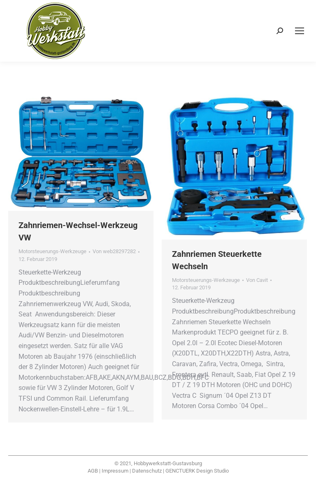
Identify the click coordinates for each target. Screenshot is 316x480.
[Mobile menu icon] (299, 31)
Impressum (115, 471)
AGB (93, 471)
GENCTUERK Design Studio (197, 471)
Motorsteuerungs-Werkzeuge (52, 251)
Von (114, 251)
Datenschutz (147, 471)
